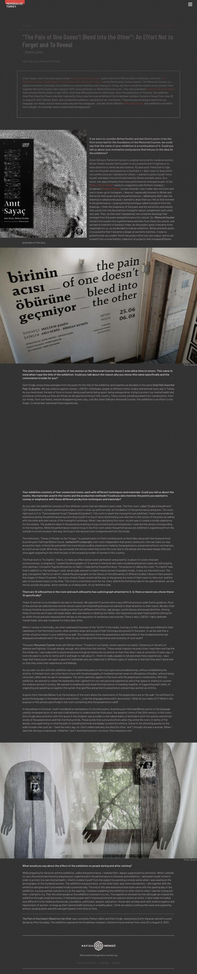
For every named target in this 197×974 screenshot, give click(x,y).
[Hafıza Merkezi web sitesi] (98, 946)
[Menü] (190, 4)
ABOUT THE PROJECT (86, 963)
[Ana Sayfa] (16, 4)
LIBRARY (116, 963)
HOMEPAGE (104, 963)
